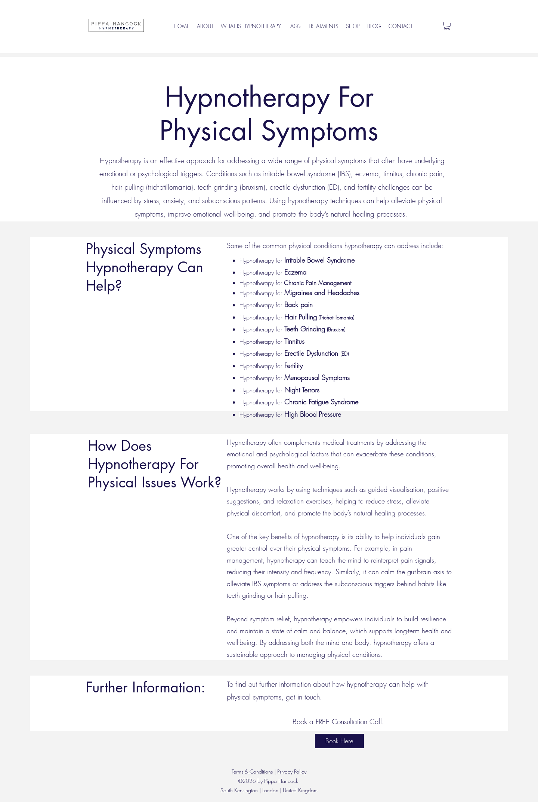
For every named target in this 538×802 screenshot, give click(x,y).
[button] (447, 26)
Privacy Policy (291, 771)
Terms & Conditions (252, 771)
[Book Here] (339, 741)
